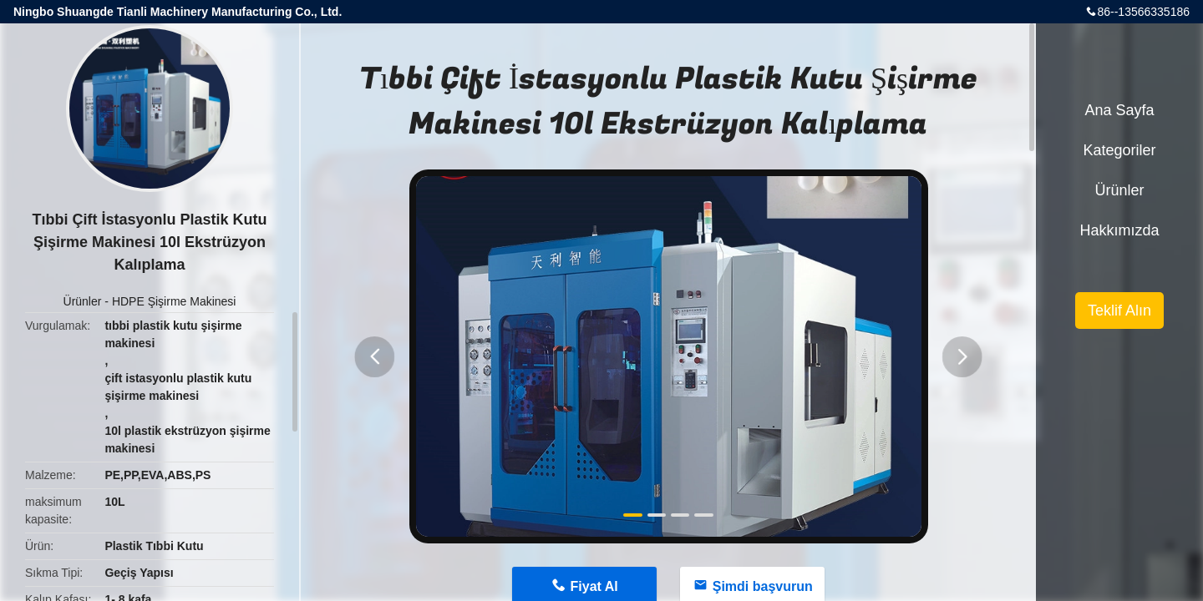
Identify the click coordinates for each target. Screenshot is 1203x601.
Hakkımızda (1119, 230)
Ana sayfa (1119, 110)
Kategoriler (1119, 150)
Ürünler (82, 301)
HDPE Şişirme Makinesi (174, 301)
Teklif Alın (1119, 310)
